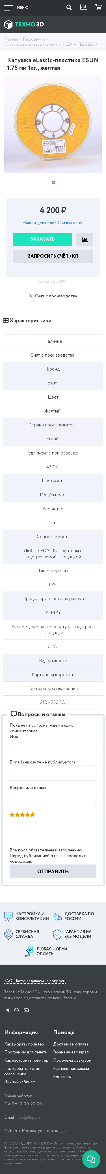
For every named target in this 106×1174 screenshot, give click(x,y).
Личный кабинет (19, 1082)
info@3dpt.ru (28, 1117)
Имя (14, 736)
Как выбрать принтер (24, 1044)
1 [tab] (53, 182)
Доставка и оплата (70, 1044)
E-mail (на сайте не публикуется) (42, 762)
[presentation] (53, 834)
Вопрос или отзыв (28, 787)
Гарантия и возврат (71, 1052)
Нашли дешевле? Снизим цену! (53, 223)
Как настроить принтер (26, 1060)
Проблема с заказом (72, 1060)
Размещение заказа (71, 1069)
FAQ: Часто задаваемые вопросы (35, 981)
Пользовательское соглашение (22, 1071)
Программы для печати (25, 1052)
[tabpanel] (53, 124)
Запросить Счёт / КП (53, 256)
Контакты (62, 1077)
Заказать (42, 239)
